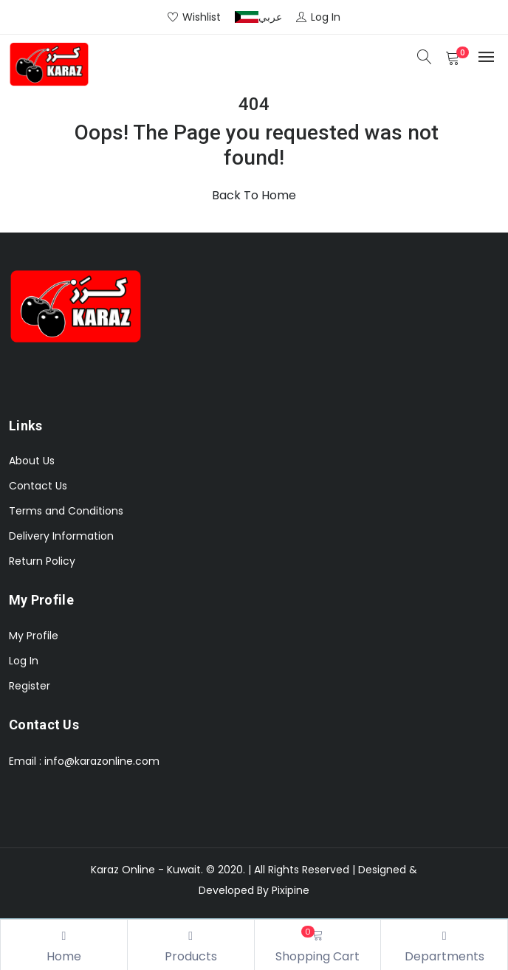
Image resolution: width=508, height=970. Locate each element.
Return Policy (42, 561)
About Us (32, 460)
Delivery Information (61, 536)
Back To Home (254, 195)
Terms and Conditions (66, 510)
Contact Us (38, 485)
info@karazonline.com (101, 761)
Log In (23, 660)
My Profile (33, 635)
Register (29, 685)
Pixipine (290, 890)
